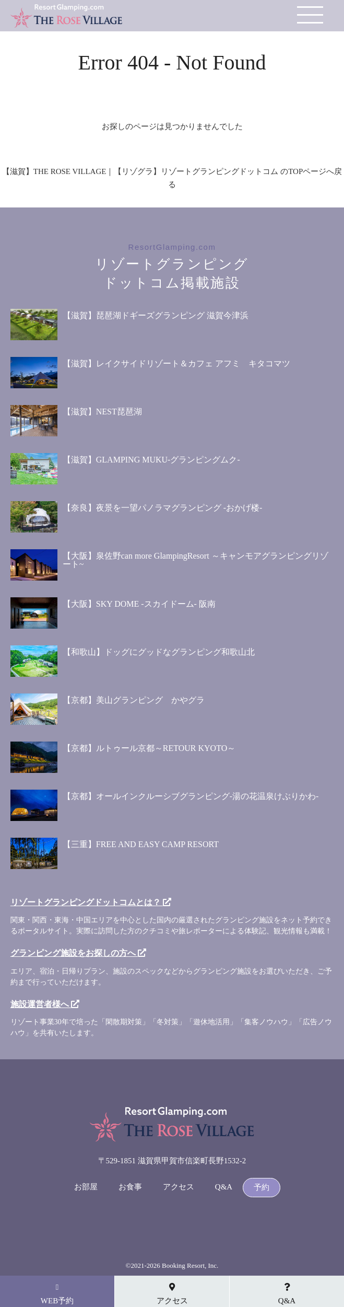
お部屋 (86, 1187)
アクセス (178, 1187)
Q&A (223, 1187)
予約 (261, 1188)
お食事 (130, 1187)
